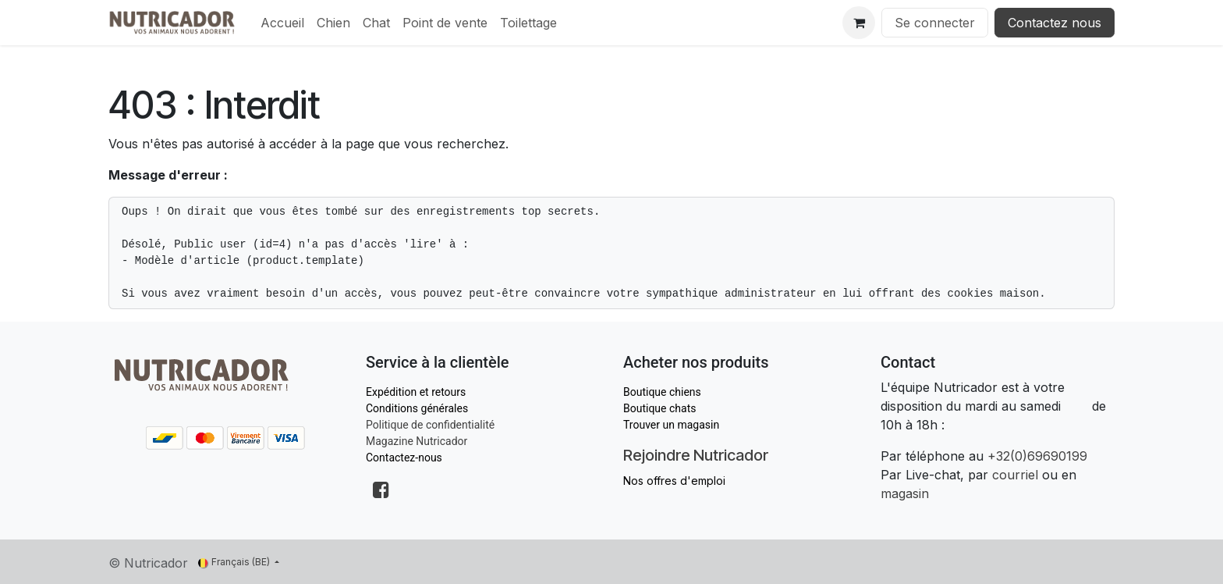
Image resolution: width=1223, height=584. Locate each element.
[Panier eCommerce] (858, 22)
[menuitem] (282, 22)
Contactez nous (1054, 22)
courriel (1015, 475)
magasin (905, 493)
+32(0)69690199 (1037, 456)
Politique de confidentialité (430, 424)
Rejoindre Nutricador (695, 455)
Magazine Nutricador (416, 441)
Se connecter (935, 22)
